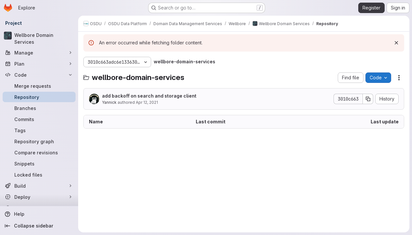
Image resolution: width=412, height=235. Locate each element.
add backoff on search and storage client (149, 96)
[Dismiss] (396, 43)
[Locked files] (39, 174)
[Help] (39, 214)
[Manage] (39, 52)
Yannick (109, 102)
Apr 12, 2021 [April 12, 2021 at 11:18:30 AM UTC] (147, 102)
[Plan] (39, 63)
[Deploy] (39, 197)
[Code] (39, 75)
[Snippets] (39, 163)
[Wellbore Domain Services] (39, 38)
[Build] (39, 185)
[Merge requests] (39, 86)
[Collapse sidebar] (39, 226)
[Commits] (39, 119)
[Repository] (39, 97)
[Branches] (39, 108)
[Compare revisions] (39, 152)
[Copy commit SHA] (368, 99)
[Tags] (39, 130)
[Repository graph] (39, 141)
